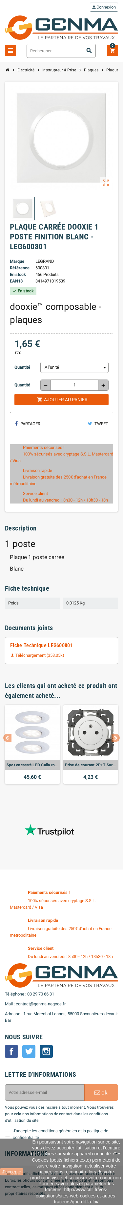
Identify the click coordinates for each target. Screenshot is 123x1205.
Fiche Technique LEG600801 (41, 645)
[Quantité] (74, 385)
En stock (18, 274)
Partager (27, 423)
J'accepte (11, 1171)
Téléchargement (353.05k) (37, 655)
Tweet (98, 423)
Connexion (104, 7)
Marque (17, 261)
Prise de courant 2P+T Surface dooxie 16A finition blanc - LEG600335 (91, 765)
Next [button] (116, 738)
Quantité (22, 367)
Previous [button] (7, 738)
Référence (20, 267)
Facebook (11, 1051)
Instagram (46, 1051)
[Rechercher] (61, 51)
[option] (32, 744)
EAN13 (16, 281)
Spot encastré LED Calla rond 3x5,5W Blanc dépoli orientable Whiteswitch (32, 765)
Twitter (28, 1051)
